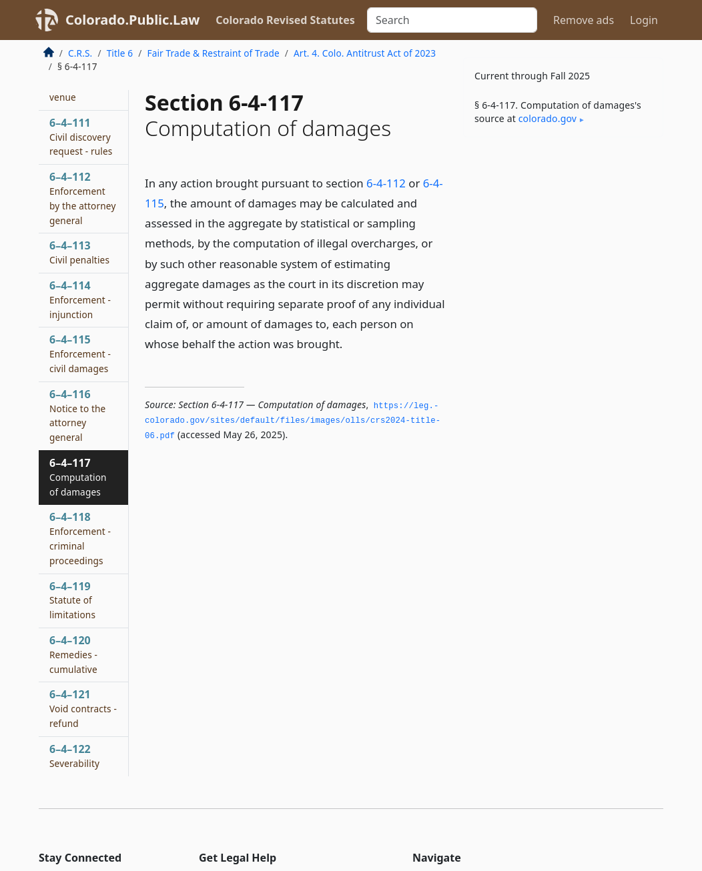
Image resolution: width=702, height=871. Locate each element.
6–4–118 (80, 538)
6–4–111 (80, 136)
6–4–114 (80, 299)
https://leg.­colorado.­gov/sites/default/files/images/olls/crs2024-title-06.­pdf (292, 421)
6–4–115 (80, 353)
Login (644, 20)
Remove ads (583, 20)
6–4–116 (77, 415)
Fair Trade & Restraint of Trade (213, 53)
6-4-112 (386, 183)
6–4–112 (82, 197)
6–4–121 (83, 708)
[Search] (452, 20)
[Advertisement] (563, 239)
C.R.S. (80, 53)
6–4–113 (79, 252)
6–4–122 (74, 756)
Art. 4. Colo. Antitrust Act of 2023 (365, 53)
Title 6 (120, 53)
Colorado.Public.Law (132, 20)
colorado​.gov (547, 118)
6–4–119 (72, 600)
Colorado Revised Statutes (285, 20)
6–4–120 (73, 654)
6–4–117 (78, 477)
